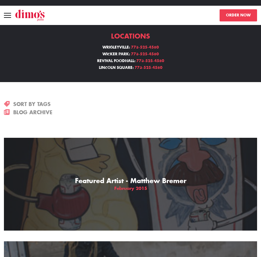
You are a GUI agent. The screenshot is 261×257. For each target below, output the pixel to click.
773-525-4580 (145, 47)
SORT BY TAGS (27, 104)
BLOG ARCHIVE (28, 112)
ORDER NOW (238, 15)
